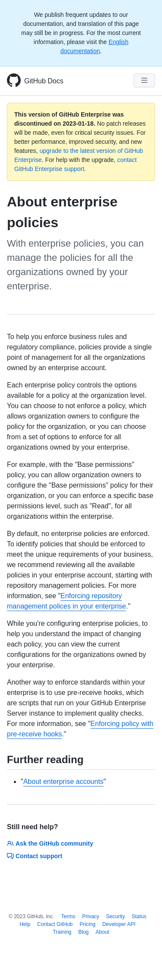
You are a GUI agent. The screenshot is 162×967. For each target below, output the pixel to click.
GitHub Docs (44, 81)
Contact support (34, 856)
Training (62, 932)
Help (24, 924)
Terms (68, 916)
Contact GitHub (55, 924)
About (102, 932)
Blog (83, 932)
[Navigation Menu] (144, 80)
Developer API (119, 924)
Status (139, 916)
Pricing (87, 924)
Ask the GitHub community (50, 843)
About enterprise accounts (63, 781)
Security (115, 916)
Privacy (90, 916)
